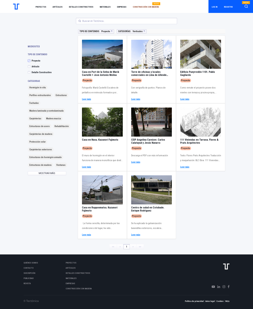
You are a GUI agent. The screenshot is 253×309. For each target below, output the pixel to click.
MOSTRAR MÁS (47, 173)
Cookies (219, 301)
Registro (228, 7)
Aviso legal (210, 301)
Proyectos (40, 7)
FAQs (227, 301)
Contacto (29, 268)
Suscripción (29, 273)
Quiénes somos (31, 263)
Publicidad (29, 278)
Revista (27, 283)
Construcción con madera (146, 7)
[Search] (126, 21)
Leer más (86, 99)
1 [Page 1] (126, 246)
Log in (215, 7)
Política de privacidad (194, 301)
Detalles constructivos (81, 7)
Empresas (121, 7)
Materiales (105, 7)
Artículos (57, 7)
